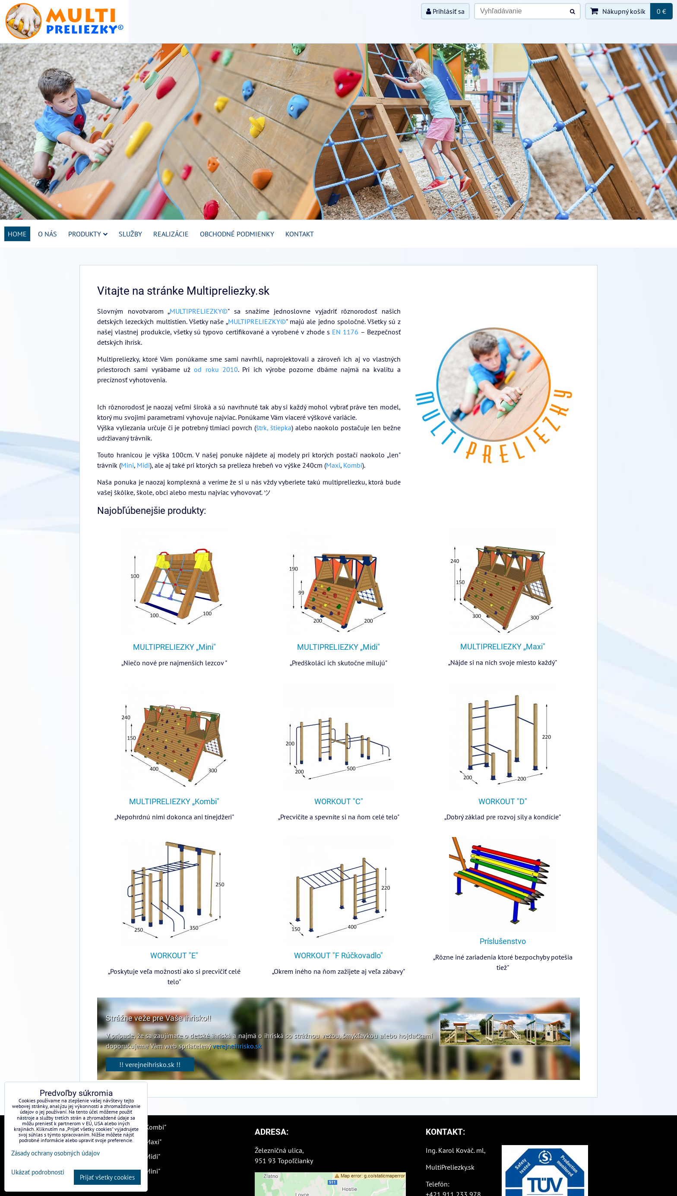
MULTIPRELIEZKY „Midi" (338, 647)
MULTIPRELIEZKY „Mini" (174, 647)
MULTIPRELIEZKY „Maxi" (502, 646)
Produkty (88, 234)
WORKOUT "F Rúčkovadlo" (338, 955)
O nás (47, 234)
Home (17, 234)
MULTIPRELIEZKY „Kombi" (174, 801)
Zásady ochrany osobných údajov (55, 1153)
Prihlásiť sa (445, 11)
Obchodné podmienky (237, 234)
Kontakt (299, 234)
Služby (130, 234)
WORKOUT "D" (502, 801)
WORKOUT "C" (338, 801)
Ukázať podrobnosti (37, 1172)
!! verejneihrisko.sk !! (149, 1064)
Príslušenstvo (503, 941)
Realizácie (171, 234)
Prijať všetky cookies (107, 1177)
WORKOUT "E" (174, 955)
